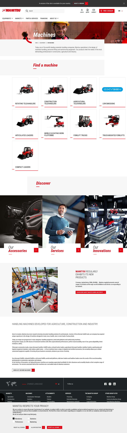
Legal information (91, 401)
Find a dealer (106, 11)
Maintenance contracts (73, 401)
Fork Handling (51, 401)
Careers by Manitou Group (114, 399)
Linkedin (113, 384)
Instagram (109, 384)
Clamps (49, 399)
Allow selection (38, 427)
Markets (9, 393)
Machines (29, 393)
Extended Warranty (72, 399)
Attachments (50, 393)
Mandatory (18, 419)
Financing (69, 397)
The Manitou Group (91, 393)
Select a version (81, 3)
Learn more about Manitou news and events (91, 292)
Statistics (33, 419)
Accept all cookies (55, 427)
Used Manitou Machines (113, 401)
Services (68, 393)
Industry (9, 401)
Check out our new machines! (24, 370)
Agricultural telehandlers (34, 401)
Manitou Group (111, 397)
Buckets (49, 397)
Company (89, 397)
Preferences (19, 422)
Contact (89, 399)
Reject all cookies (21, 427)
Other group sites (111, 393)
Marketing (33, 422)
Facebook (104, 384)
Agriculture (10, 397)
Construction (10, 399)
